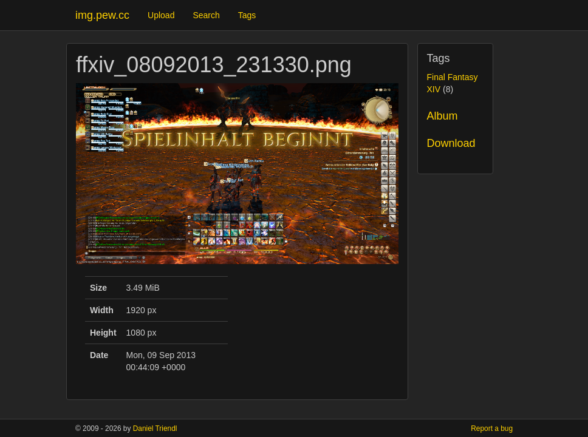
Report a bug (492, 428)
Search (206, 15)
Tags (247, 15)
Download (451, 143)
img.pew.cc (102, 15)
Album (442, 116)
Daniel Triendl (155, 428)
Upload (161, 15)
